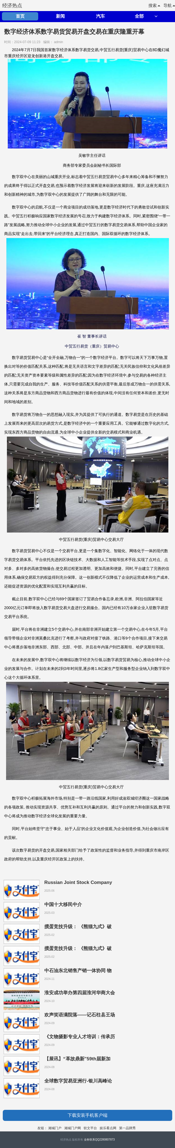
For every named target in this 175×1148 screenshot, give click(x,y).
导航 (169, 5)
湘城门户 (54, 1128)
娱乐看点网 (108, 1128)
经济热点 (12, 5)
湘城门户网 (72, 1128)
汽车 (100, 16)
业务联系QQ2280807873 (99, 1139)
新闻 (60, 16)
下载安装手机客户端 (87, 1115)
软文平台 (90, 1128)
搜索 (154, 5)
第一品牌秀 (127, 1128)
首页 (20, 16)
